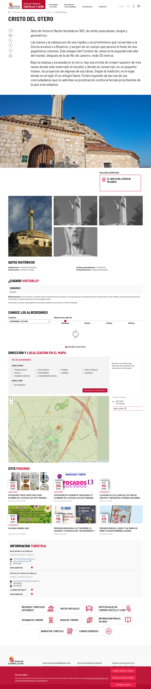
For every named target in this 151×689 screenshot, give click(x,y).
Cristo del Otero (61, 12)
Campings (64, 373)
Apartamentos (42, 373)
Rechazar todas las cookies (123, 677)
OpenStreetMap (76, 461)
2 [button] (77, 162)
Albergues (87, 373)
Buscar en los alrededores (95, 390)
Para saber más (16, 568)
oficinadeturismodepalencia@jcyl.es (26, 581)
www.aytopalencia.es (22, 561)
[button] (139, 5)
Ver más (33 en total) (77, 347)
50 (109, 323)
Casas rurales (42, 370)
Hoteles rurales (90, 370)
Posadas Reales (19, 370)
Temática (12, 317)
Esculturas (48, 12)
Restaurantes (18, 385)
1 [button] (74, 162)
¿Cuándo (18, 590)
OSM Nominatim (103, 461)
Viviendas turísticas (21, 376)
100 (131, 323)
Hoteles (16, 373)
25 (87, 323)
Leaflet (62, 461)
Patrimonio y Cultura (20, 12)
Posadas (63, 370)
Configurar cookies (123, 684)
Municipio (65, 323)
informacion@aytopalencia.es (24, 559)
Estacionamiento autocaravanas (47, 376)
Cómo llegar (118, 408)
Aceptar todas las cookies (123, 670)
